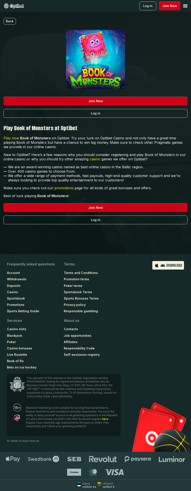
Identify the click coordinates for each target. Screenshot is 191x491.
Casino (12, 292)
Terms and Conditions (81, 273)
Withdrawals (16, 279)
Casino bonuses (19, 348)
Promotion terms (76, 279)
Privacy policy (75, 305)
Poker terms (73, 286)
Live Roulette (17, 354)
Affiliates (71, 342)
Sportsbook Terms (78, 292)
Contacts (71, 329)
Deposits (14, 286)
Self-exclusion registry (82, 354)
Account (13, 273)
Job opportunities (77, 335)
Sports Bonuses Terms (81, 298)
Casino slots (16, 329)
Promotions (15, 305)
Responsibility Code (79, 348)
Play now (11, 138)
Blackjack (14, 335)
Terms (69, 264)
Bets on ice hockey (21, 367)
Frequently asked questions (31, 264)
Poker (11, 342)
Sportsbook (16, 298)
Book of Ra (15, 361)
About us (71, 320)
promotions (63, 188)
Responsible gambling (81, 311)
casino (95, 159)
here (105, 419)
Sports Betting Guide (23, 311)
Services (14, 320)
